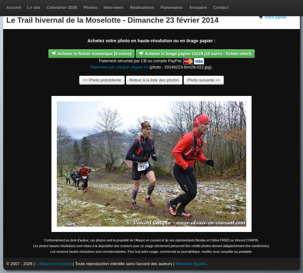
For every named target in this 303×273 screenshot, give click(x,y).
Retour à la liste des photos (154, 80)
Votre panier (275, 17)
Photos (90, 7)
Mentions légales (190, 263)
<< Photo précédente (102, 80)
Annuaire (198, 7)
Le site (33, 7)
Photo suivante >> (203, 80)
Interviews (114, 7)
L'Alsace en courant (54, 263)
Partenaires (172, 7)
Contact (221, 7)
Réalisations (142, 7)
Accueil (13, 7)
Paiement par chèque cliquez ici (119, 67)
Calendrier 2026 (61, 7)
